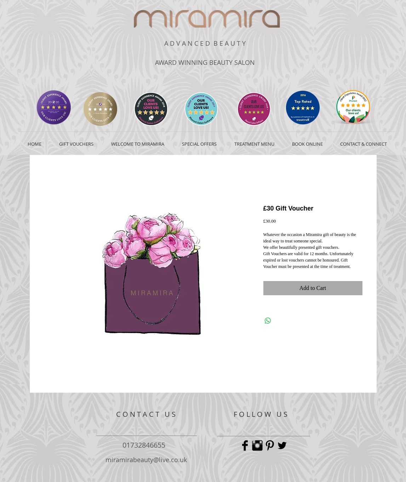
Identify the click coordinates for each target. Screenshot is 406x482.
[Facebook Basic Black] (245, 445)
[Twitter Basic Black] (282, 445)
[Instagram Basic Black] (257, 445)
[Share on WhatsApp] (268, 320)
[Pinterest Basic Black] (269, 445)
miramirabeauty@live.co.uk (146, 459)
